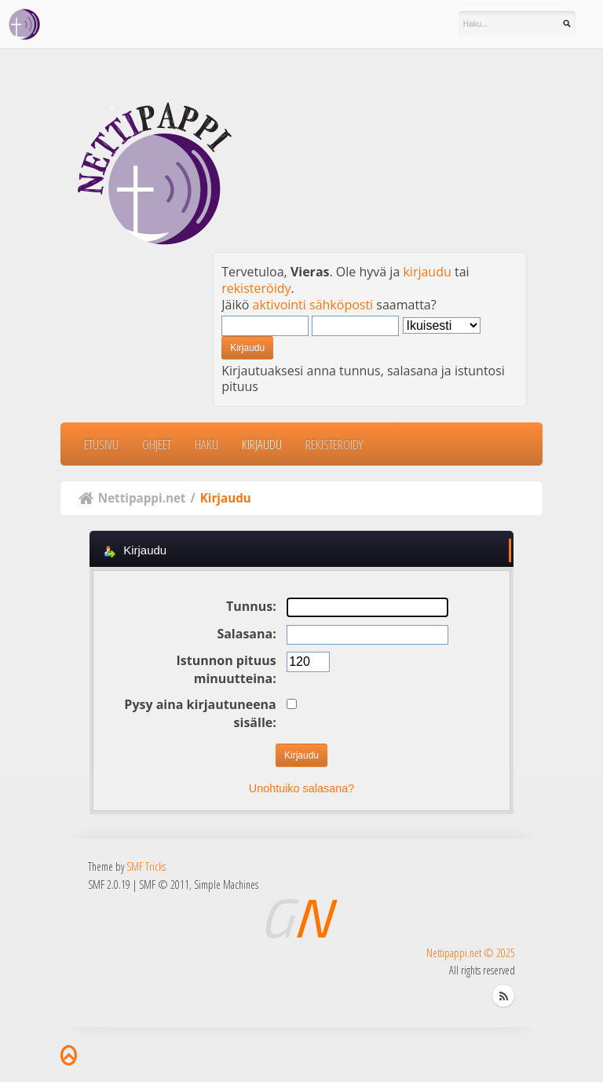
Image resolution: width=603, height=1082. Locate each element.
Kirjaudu (262, 444)
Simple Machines (226, 884)
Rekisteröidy (334, 444)
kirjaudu (427, 271)
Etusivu (101, 444)
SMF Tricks (146, 866)
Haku (206, 444)
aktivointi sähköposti (313, 304)
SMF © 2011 (164, 884)
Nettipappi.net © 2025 (470, 952)
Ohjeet (156, 444)
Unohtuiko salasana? (301, 788)
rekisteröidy (256, 288)
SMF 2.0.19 (109, 884)
